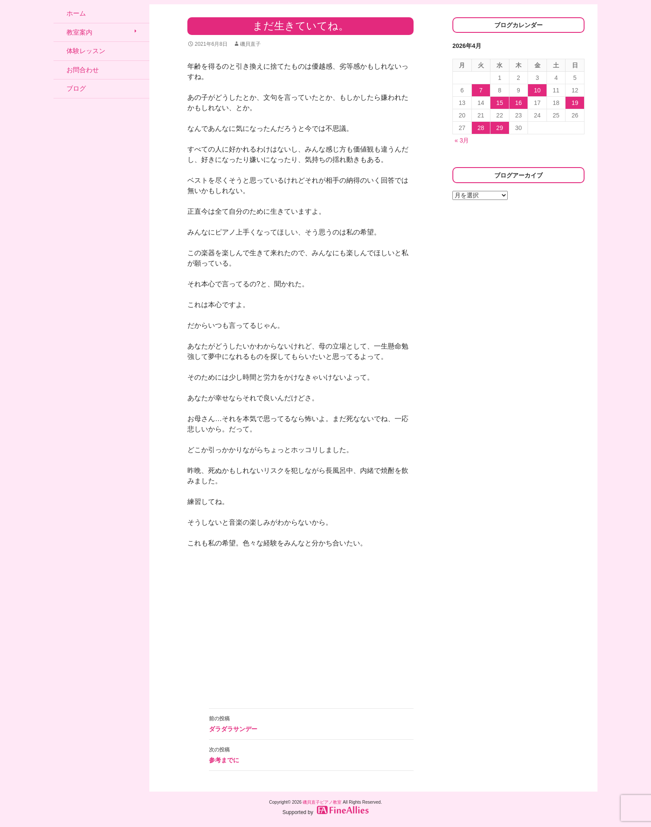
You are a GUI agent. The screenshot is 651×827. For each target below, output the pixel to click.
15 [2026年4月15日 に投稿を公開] (499, 102)
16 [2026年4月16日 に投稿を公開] (518, 102)
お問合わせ (82, 69)
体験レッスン (85, 50)
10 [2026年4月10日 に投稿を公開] (537, 90)
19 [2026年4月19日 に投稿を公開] (575, 102)
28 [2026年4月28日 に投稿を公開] (480, 127)
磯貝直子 (250, 44)
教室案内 (79, 32)
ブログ (76, 88)
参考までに (311, 754)
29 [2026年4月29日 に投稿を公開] (499, 127)
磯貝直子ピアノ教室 (322, 802)
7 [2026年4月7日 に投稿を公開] (481, 90)
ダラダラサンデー (311, 722)
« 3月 (462, 140)
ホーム (76, 13)
